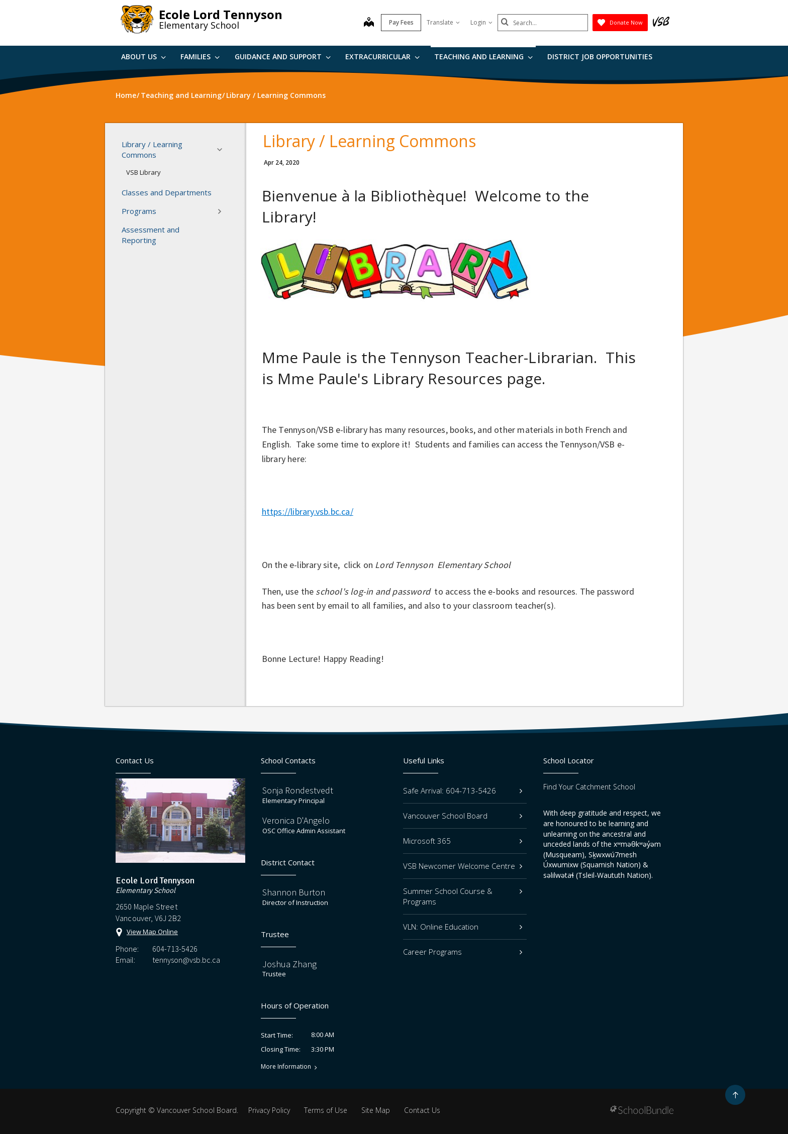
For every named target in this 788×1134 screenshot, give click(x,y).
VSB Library (143, 172)
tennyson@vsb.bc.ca (186, 960)
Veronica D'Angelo (296, 820)
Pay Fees (401, 22)
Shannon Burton (293, 892)
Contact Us (422, 1110)
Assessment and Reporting (150, 234)
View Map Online (152, 931)
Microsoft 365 (462, 841)
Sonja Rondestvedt (297, 790)
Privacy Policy (269, 1110)
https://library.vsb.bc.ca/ (307, 511)
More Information (286, 1067)
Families (200, 56)
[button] (222, 149)
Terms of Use (325, 1110)
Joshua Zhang (289, 964)
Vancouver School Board (462, 816)
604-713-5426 (175, 949)
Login (481, 22)
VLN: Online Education (462, 927)
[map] (369, 23)
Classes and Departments (167, 192)
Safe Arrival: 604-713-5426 (462, 790)
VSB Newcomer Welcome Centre (462, 866)
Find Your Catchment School (589, 786)
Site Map (375, 1110)
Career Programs (462, 952)
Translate (443, 22)
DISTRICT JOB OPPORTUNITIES (599, 56)
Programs (175, 211)
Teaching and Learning (483, 56)
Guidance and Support (283, 56)
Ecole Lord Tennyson (220, 14)
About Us (143, 56)
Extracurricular (382, 56)
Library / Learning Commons (175, 149)
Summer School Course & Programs (462, 896)
